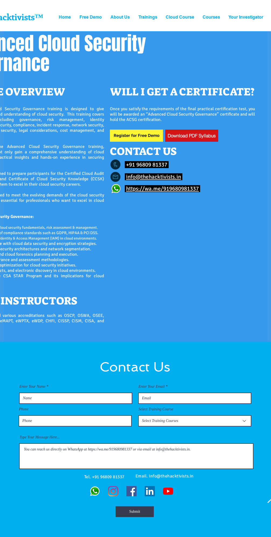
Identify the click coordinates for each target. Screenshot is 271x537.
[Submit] (135, 511)
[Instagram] (113, 491)
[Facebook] (131, 491)
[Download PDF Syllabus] (191, 136)
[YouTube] (168, 491)
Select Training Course (155, 409)
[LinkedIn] (150, 491)
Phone (24, 409)
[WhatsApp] (95, 491)
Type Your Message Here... (39, 437)
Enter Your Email (151, 387)
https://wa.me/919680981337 (162, 188)
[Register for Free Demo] (136, 136)
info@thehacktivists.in (153, 176)
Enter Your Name (32, 387)
